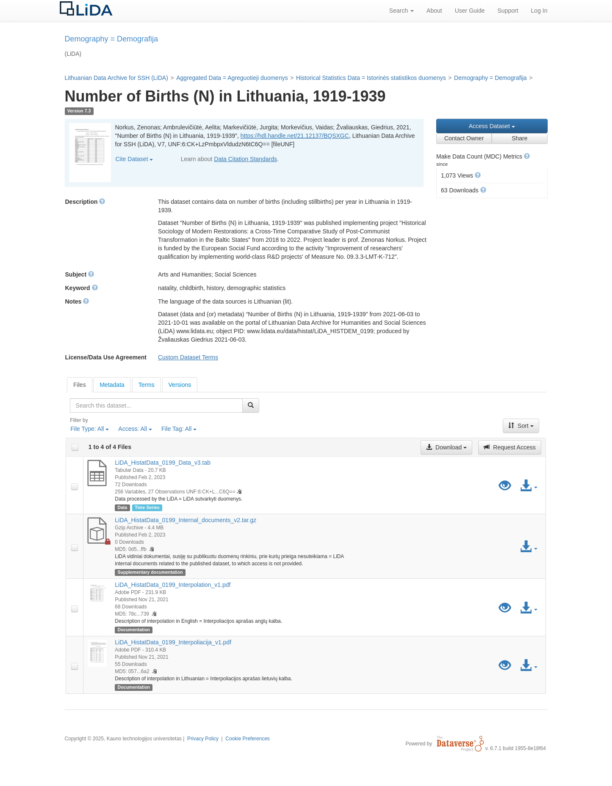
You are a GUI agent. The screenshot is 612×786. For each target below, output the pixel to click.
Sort (521, 425)
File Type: (89, 428)
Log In (539, 10)
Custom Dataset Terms (188, 357)
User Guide (470, 10)
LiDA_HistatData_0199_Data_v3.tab (162, 462)
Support (508, 10)
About (434, 10)
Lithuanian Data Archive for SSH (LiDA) (116, 77)
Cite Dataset (134, 159)
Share (519, 138)
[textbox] (156, 405)
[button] (527, 156)
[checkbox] (75, 447)
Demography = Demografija (490, 77)
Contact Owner (464, 138)
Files (79, 384)
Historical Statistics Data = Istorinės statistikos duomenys (371, 77)
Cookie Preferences (247, 739)
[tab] (79, 384)
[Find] (250, 405)
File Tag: (179, 428)
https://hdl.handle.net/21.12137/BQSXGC (295, 135)
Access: (135, 428)
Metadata (112, 384)
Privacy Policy (203, 739)
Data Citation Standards (245, 159)
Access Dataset (492, 126)
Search (401, 10)
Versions (180, 384)
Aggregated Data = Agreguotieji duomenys (232, 77)
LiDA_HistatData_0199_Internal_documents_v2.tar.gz (185, 520)
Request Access (509, 447)
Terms (146, 384)
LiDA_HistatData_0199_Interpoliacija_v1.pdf (173, 642)
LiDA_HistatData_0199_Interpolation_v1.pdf (172, 584)
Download (446, 447)
